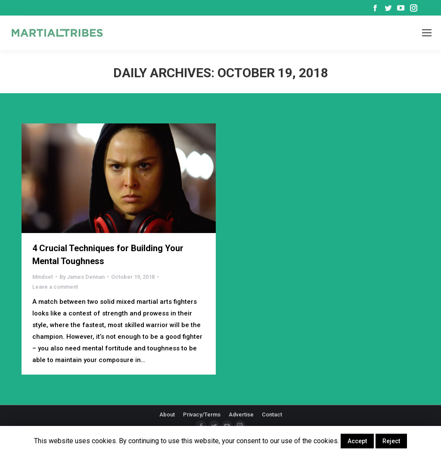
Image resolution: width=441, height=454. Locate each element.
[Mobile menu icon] (426, 32)
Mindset (42, 277)
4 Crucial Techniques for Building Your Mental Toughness (107, 254)
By (82, 277)
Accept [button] (357, 441)
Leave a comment (55, 287)
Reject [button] (391, 441)
